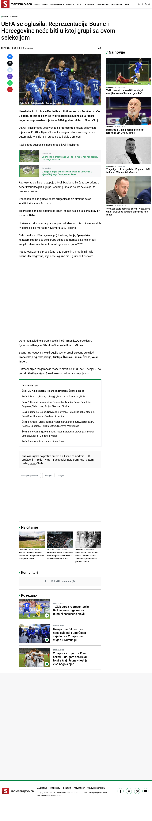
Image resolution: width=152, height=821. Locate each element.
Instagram (72, 459)
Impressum (54, 788)
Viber (33, 463)
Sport (79, 4)
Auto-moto (90, 4)
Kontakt (66, 788)
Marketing (41, 788)
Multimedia (103, 4)
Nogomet (14, 16)
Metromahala (57, 4)
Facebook (59, 459)
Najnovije (117, 52)
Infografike (116, 4)
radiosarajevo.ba (63, 792)
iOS (88, 456)
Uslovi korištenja (95, 788)
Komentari (29, 572)
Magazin (70, 4)
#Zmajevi (48, 475)
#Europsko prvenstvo (29, 475)
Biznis (45, 4)
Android (79, 456)
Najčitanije (29, 527)
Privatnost (79, 788)
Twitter (47, 459)
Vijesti (37, 4)
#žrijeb (61, 475)
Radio (127, 4)
